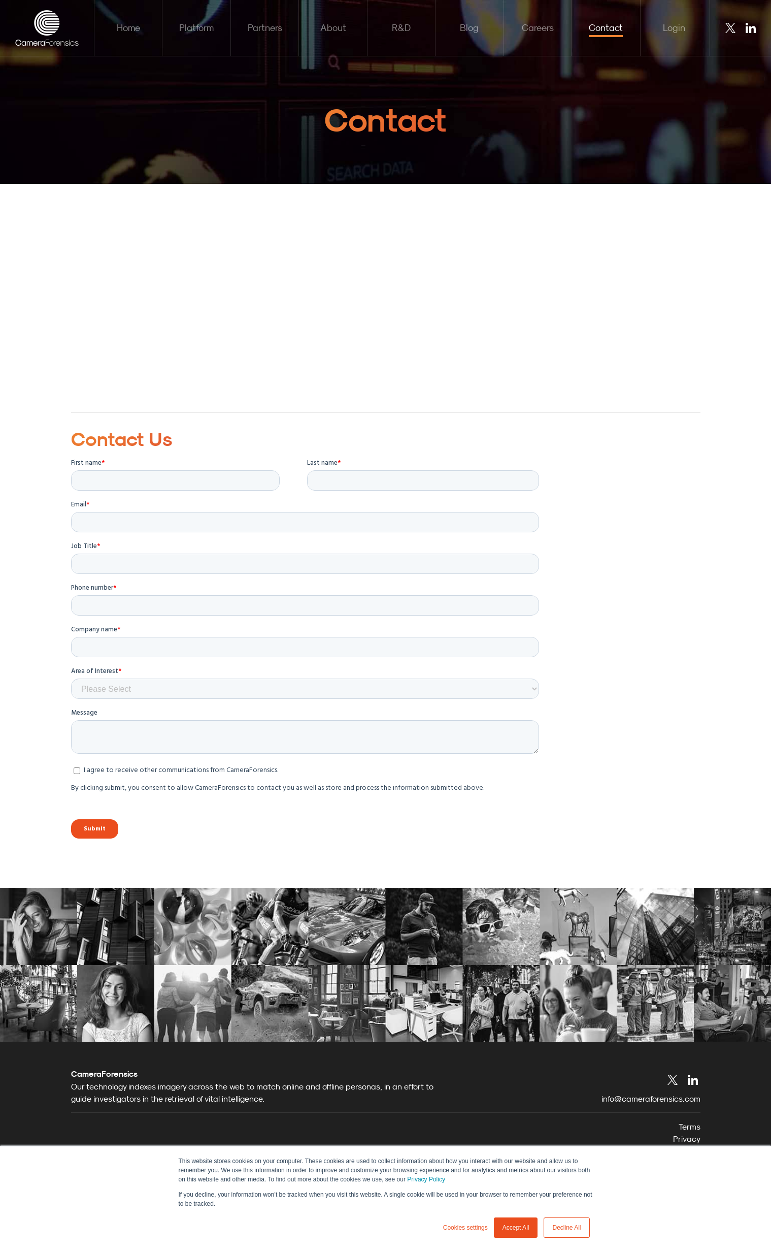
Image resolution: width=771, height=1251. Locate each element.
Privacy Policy (426, 1179)
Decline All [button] (566, 1227)
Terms (689, 1126)
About (333, 27)
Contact (606, 27)
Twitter (730, 28)
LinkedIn (750, 28)
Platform (196, 27)
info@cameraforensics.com (650, 1098)
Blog (469, 27)
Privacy (686, 1138)
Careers (538, 27)
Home (128, 27)
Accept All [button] (515, 1227)
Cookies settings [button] (465, 1227)
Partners (265, 27)
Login (674, 27)
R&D (401, 27)
